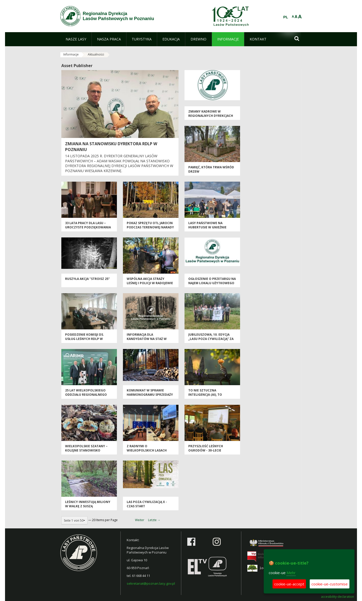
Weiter (139, 520)
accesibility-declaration (337, 596)
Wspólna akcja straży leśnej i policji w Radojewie (150, 281)
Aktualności (96, 54)
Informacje (71, 54)
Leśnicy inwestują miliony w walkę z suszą (87, 504)
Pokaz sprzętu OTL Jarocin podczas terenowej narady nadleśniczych (150, 227)
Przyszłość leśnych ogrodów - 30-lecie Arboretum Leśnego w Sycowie (207, 452)
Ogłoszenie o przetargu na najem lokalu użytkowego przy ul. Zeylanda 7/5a (212, 283)
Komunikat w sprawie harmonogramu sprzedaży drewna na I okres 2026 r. (150, 394)
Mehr (291, 572)
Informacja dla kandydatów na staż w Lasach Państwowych (147, 338)
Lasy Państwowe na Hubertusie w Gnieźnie (207, 225)
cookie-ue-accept (289, 583)
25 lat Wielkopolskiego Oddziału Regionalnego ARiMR (86, 394)
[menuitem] (76, 39)
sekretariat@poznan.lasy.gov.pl (151, 583)
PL (285, 17)
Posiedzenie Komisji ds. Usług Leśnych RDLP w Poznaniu (84, 338)
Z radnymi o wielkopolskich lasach (147, 448)
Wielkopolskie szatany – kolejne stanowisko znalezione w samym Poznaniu (86, 452)
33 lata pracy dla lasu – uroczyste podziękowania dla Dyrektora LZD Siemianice (88, 229)
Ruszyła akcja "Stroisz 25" (87, 279)
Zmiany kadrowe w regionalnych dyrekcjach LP (210, 115)
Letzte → (154, 520)
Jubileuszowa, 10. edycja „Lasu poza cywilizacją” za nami (211, 338)
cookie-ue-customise (329, 583)
